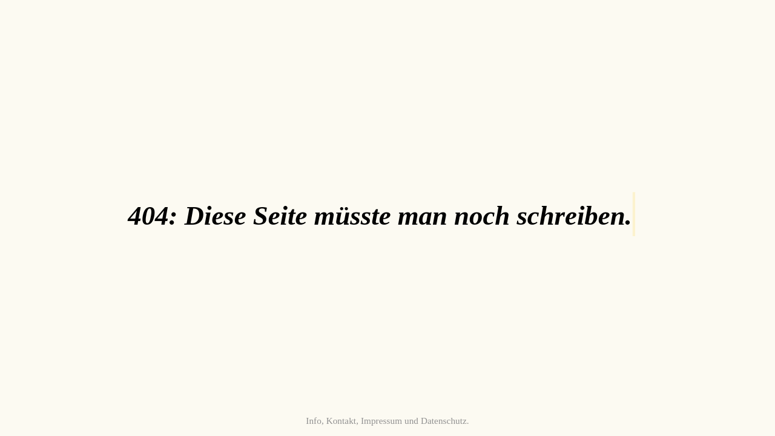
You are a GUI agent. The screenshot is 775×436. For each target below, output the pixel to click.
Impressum (381, 420)
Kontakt (341, 420)
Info (314, 420)
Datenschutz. (445, 420)
